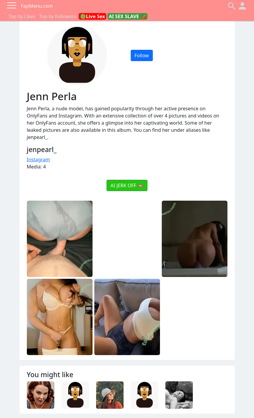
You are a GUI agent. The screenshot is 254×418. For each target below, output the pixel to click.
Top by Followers (57, 16)
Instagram (38, 159)
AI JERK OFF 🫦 (126, 185)
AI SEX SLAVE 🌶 (127, 16)
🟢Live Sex (92, 16)
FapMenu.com (37, 6)
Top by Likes (22, 16)
